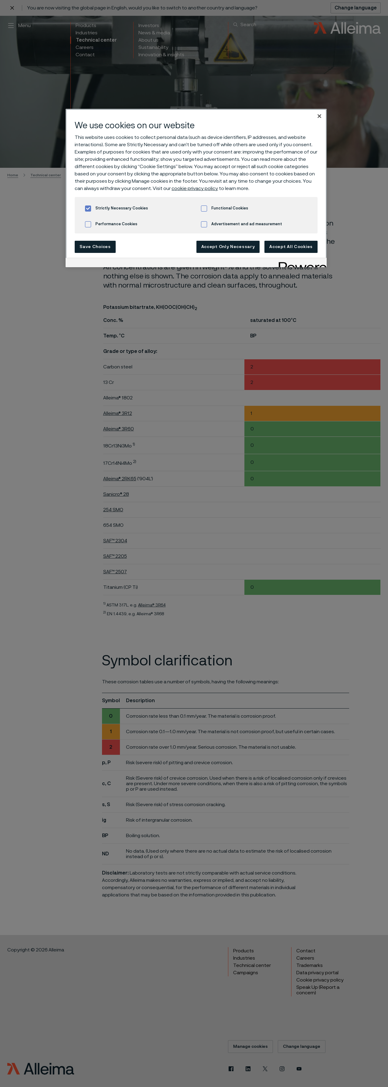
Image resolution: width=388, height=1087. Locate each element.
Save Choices (95, 247)
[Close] (319, 116)
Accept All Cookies (291, 247)
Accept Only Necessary (228, 247)
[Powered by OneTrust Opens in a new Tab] (300, 263)
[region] (196, 188)
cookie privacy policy (195, 188)
